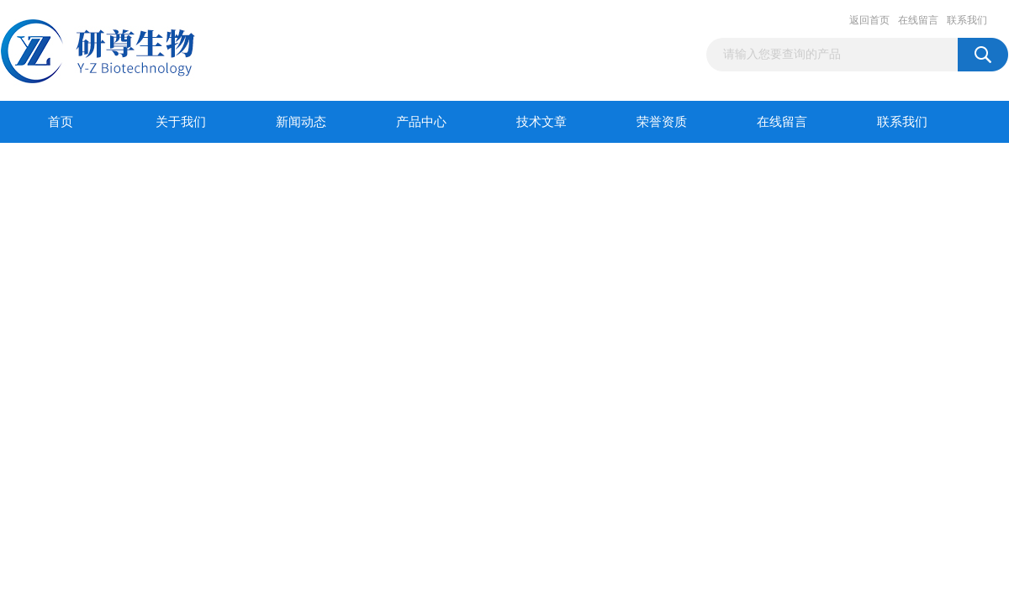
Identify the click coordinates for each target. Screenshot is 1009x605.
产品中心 (421, 122)
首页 (60, 122)
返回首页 (869, 20)
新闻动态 (301, 122)
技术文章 (541, 122)
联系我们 (967, 20)
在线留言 (918, 20)
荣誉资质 (662, 122)
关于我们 (181, 122)
